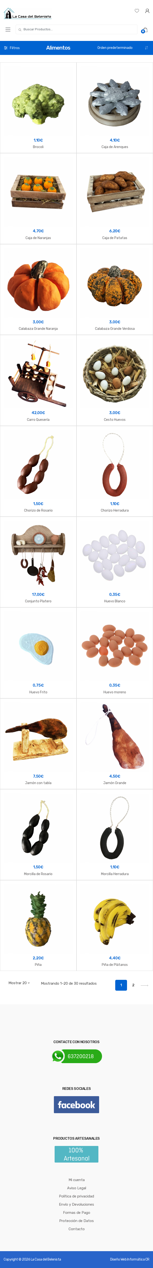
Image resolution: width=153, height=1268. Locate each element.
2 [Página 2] (133, 985)
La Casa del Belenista (46, 1259)
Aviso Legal (76, 1188)
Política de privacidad (76, 1196)
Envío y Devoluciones (76, 1204)
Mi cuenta (77, 1180)
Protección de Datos (76, 1221)
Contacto (77, 1229)
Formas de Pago (76, 1212)
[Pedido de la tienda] (123, 48)
